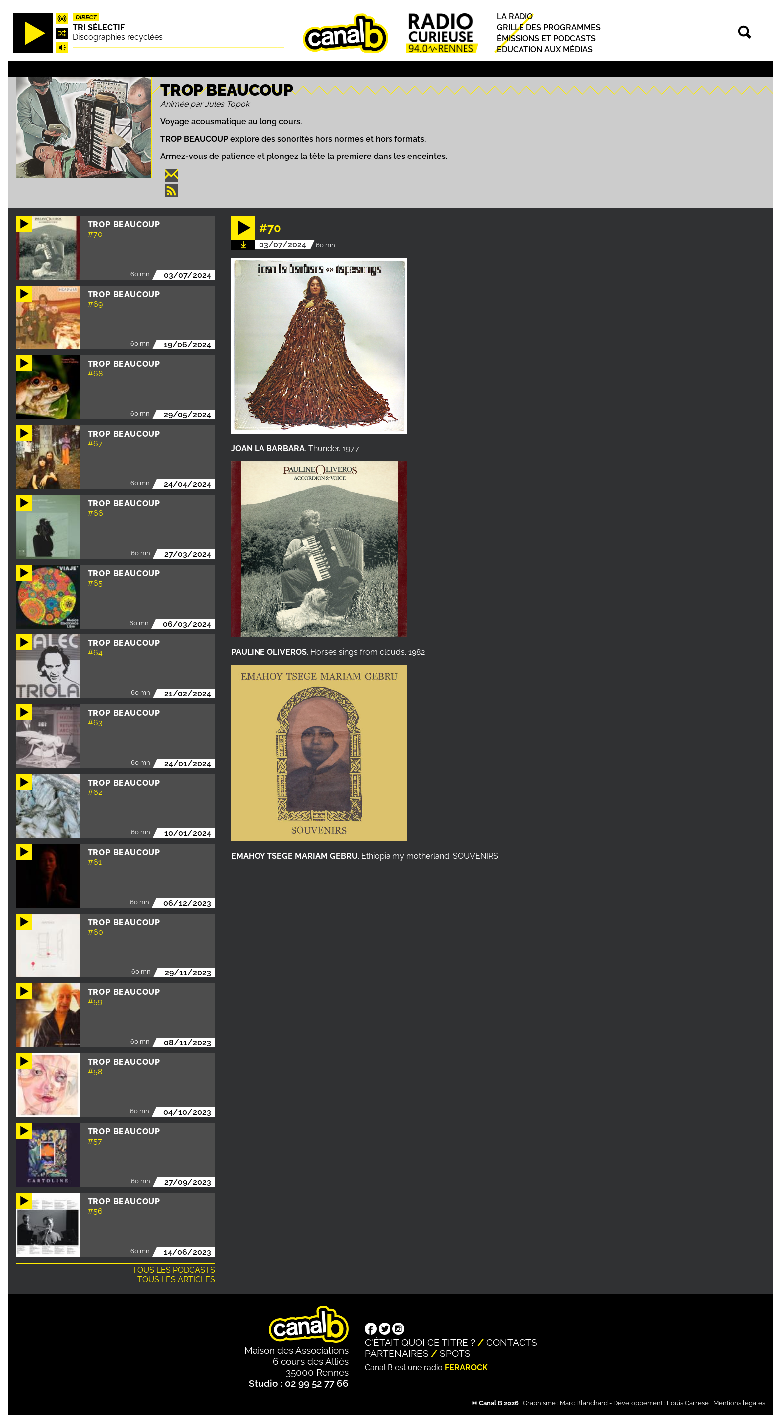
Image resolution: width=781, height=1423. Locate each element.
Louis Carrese (688, 1403)
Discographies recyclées (118, 37)
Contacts (511, 1342)
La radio (515, 16)
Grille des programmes (549, 27)
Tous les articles (176, 1279)
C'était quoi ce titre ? (420, 1342)
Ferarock (466, 1367)
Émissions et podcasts (546, 38)
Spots (455, 1353)
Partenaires (397, 1353)
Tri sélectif (99, 27)
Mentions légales (739, 1403)
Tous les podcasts (173, 1270)
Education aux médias (545, 50)
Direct (86, 17)
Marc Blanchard (584, 1403)
